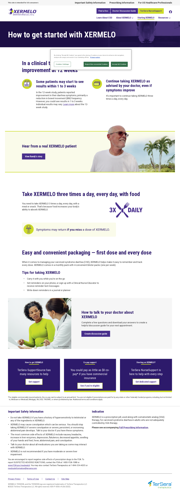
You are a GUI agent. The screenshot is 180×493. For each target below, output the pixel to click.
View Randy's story (33, 156)
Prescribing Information (122, 2)
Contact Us (50, 479)
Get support (34, 381)
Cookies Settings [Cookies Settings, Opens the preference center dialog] (62, 64)
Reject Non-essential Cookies (96, 64)
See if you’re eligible (90, 385)
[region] (91, 59)
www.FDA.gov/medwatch (19, 465)
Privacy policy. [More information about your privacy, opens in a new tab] (95, 57)
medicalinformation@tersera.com (22, 468)
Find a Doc (103, 11)
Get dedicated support (146, 381)
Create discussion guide (95, 333)
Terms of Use (33, 479)
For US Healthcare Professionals (155, 2)
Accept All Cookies (119, 64)
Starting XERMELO (146, 17)
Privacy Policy (14, 479)
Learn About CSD (104, 17)
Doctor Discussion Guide (124, 11)
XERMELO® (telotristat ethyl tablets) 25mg (23, 11)
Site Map (65, 479)
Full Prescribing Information (133, 427)
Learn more (68, 104)
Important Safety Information (90, 2)
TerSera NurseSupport (151, 11)
